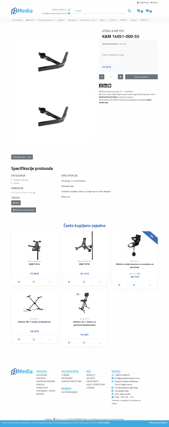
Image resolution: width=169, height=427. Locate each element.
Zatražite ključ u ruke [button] (22, 157)
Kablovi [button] (61, 20)
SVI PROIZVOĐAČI (69, 392)
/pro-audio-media (122, 394)
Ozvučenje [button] (17, 20)
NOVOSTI (90, 375)
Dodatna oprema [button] (46, 20)
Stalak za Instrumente (23, 210)
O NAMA (65, 375)
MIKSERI (40, 394)
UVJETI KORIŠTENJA (95, 384)
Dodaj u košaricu (141, 76)
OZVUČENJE (41, 375)
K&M (16, 202)
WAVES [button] (144, 20)
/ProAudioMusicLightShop (126, 387)
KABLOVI (40, 384)
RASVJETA (41, 378)
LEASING (90, 387)
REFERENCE (66, 378)
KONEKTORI (42, 387)
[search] (100, 10)
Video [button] (102, 20)
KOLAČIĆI (90, 378)
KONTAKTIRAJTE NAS (71, 381)
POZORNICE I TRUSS (45, 390)
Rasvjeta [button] (72, 20)
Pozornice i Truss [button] (88, 20)
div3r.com (62, 419)
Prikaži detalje (104, 422)
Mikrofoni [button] (30, 20)
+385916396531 (59, 9)
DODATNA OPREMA (45, 381)
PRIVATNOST (92, 381)
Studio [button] (133, 20)
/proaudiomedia (122, 390)
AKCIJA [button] (123, 20)
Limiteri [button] (112, 20)
